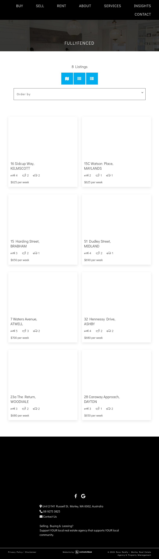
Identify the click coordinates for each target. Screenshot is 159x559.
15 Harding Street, (42, 243)
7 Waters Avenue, (42, 321)
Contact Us (48, 516)
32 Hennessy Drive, (116, 321)
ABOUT (85, 5)
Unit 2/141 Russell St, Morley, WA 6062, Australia (71, 506)
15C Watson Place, (116, 166)
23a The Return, (42, 399)
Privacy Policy (15, 552)
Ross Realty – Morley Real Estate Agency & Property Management (133, 553)
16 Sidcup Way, (42, 166)
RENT (61, 5)
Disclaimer (30, 552)
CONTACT (143, 14)
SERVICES (112, 5)
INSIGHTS (142, 5)
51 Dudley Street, (116, 243)
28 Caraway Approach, (116, 399)
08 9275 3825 (50, 511)
